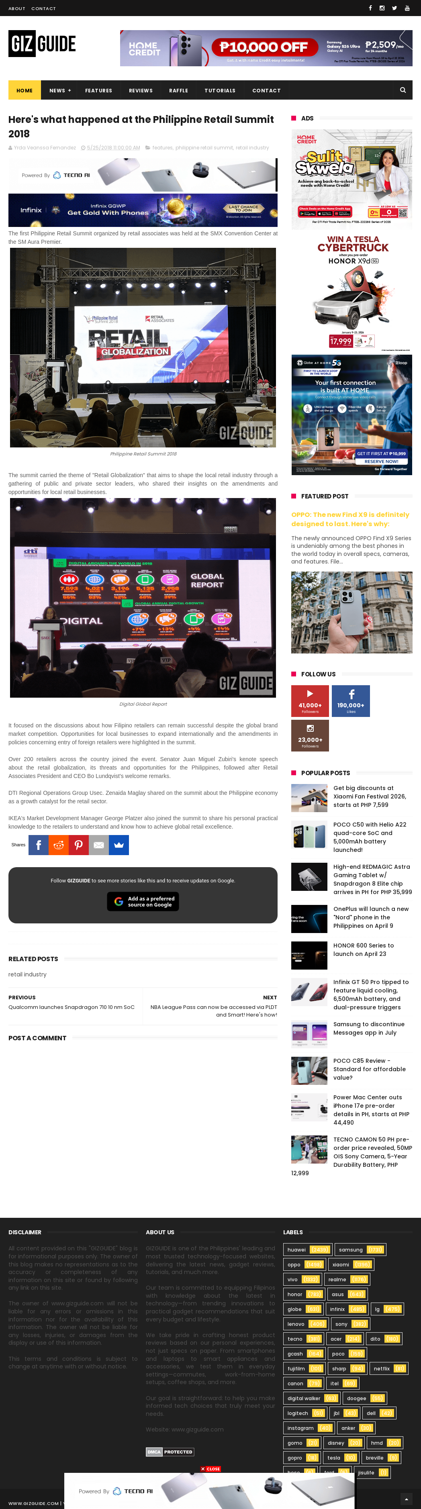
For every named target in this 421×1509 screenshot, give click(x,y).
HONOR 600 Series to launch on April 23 (363, 949)
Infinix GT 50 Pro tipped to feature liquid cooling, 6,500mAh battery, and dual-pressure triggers (371, 994)
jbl (336, 1413)
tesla (333, 1457)
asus (338, 1294)
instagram (301, 1428)
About (17, 8)
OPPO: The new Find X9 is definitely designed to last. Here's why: (350, 519)
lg (377, 1309)
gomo (295, 1443)
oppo (294, 1264)
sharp (339, 1368)
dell (371, 1413)
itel (335, 1383)
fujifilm (296, 1368)
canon (295, 1383)
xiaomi (341, 1264)
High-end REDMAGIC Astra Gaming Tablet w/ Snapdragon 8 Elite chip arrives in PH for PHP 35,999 (372, 879)
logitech (298, 1413)
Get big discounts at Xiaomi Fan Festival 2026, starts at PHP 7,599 (369, 796)
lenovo (296, 1324)
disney (336, 1443)
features (163, 147)
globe (295, 1309)
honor (295, 1294)
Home (24, 90)
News (57, 90)
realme (337, 1279)
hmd (377, 1443)
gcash (295, 1353)
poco (338, 1353)
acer (336, 1338)
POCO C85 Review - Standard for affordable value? (369, 1069)
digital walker (304, 1398)
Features (98, 90)
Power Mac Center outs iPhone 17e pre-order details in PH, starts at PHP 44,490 (371, 1110)
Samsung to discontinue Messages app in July (369, 1028)
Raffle (178, 90)
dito (375, 1338)
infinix (337, 1309)
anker (348, 1428)
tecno (295, 1338)
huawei (297, 1249)
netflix (382, 1368)
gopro (295, 1457)
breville (375, 1457)
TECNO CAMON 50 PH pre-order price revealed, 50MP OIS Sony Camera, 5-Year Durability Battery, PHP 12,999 (351, 1156)
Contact (43, 8)
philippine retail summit (204, 147)
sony (341, 1324)
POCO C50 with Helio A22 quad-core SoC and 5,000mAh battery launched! (370, 837)
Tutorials (220, 90)
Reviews (141, 90)
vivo (293, 1279)
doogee (356, 1398)
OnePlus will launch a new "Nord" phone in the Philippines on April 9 (371, 917)
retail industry (252, 147)
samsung (351, 1249)
